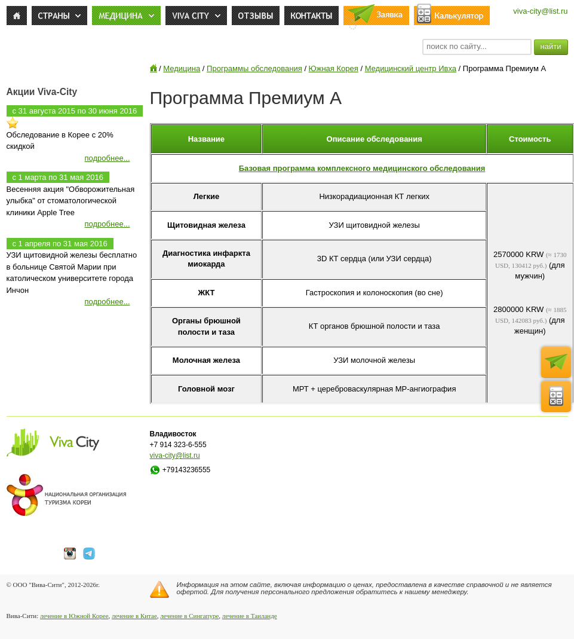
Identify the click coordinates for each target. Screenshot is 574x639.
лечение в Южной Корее (74, 615)
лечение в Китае (134, 615)
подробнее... (107, 158)
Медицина (181, 68)
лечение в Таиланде (249, 615)
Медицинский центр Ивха (410, 68)
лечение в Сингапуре (189, 615)
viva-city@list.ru (540, 11)
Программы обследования (254, 68)
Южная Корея (333, 68)
